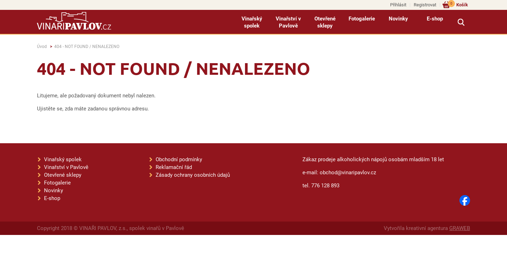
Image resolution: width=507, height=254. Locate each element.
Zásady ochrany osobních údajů (193, 175)
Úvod (42, 46)
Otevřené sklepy (325, 22)
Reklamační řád (174, 167)
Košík (458, 4)
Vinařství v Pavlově (288, 22)
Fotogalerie (362, 19)
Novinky (398, 19)
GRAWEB (459, 228)
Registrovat (425, 4)
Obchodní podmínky (179, 159)
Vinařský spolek (252, 22)
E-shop (435, 19)
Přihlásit (398, 4)
